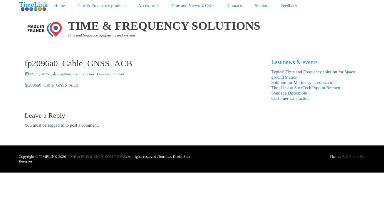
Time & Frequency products (101, 5)
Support (262, 5)
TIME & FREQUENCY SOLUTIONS (164, 25)
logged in (56, 125)
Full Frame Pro (353, 156)
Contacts (235, 5)
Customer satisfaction (290, 98)
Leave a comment (110, 74)
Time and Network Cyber (193, 5)
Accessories (148, 5)
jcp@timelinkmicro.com (75, 74)
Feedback (289, 5)
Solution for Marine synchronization (303, 82)
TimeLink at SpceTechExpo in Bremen (305, 87)
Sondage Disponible (289, 93)
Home (59, 5)
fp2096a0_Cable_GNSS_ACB (51, 85)
